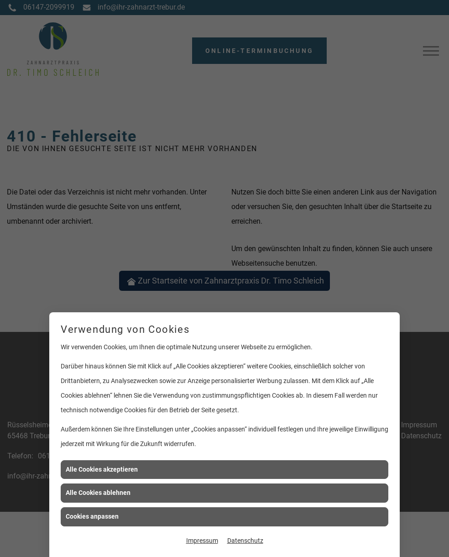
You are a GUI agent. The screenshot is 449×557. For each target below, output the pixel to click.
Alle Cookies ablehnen (98, 492)
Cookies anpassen (92, 516)
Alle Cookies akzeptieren (102, 469)
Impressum (202, 540)
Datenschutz (245, 540)
